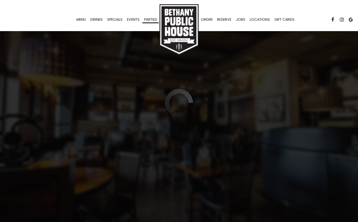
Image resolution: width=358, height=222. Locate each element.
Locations (260, 19)
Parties (150, 19)
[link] (179, 29)
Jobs (240, 19)
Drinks (96, 19)
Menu (81, 19)
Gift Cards (284, 19)
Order (207, 19)
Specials (115, 19)
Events (133, 19)
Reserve (224, 19)
